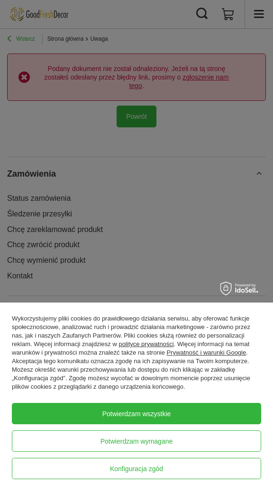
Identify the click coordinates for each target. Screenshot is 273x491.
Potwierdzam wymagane (136, 441)
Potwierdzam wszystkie (136, 414)
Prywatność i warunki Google (206, 352)
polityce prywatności (145, 344)
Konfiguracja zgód (136, 469)
